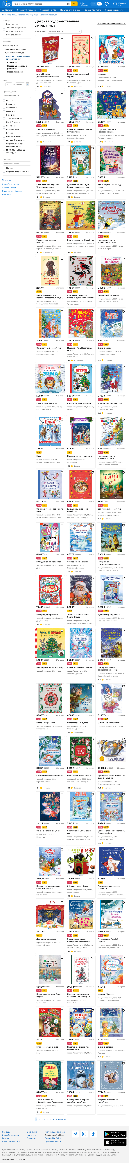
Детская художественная (18, 57)
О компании (32, 1132)
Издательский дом (14, 145)
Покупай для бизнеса (70, 10)
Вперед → (60, 1119)
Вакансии (31, 1138)
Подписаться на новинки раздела (111, 23)
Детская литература (48, 15)
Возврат (6, 1138)
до (19, 84)
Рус (99, 4)
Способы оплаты (9, 187)
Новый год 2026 (9, 15)
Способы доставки (10, 184)
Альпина (13, 129)
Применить (27, 84)
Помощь (6, 1132)
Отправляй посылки (26, 10)
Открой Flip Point (93, 10)
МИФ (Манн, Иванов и (16, 151)
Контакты (6, 194)
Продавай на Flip (48, 10)
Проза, (15, 72)
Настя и (14, 136)
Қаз (93, 4)
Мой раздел (84, 5)
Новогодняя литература (28, 15)
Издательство (17, 171)
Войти (82, 3)
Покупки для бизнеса (12, 191)
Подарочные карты (114, 10)
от (7, 84)
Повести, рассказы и (17, 67)
